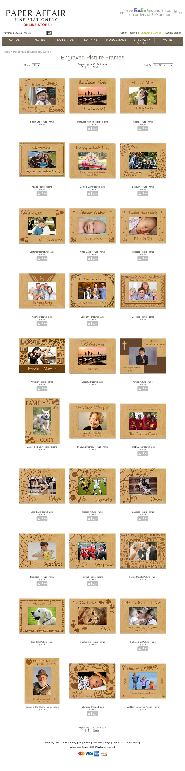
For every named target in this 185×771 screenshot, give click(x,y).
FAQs (107, 742)
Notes (40, 39)
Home (6, 51)
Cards (14, 39)
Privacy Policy (133, 742)
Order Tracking (128, 32)
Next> (96, 67)
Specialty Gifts (142, 41)
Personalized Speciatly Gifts (31, 51)
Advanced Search (13, 33)
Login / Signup (173, 32)
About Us (97, 742)
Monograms (116, 39)
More (167, 39)
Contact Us (118, 742)
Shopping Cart (52, 742)
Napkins (91, 39)
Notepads (65, 39)
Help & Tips (84, 742)
